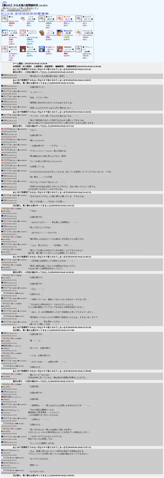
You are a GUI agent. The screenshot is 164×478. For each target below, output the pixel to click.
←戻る (4, 2)
